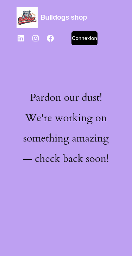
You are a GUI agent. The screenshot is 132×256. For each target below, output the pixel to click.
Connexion (84, 38)
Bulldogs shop (64, 17)
